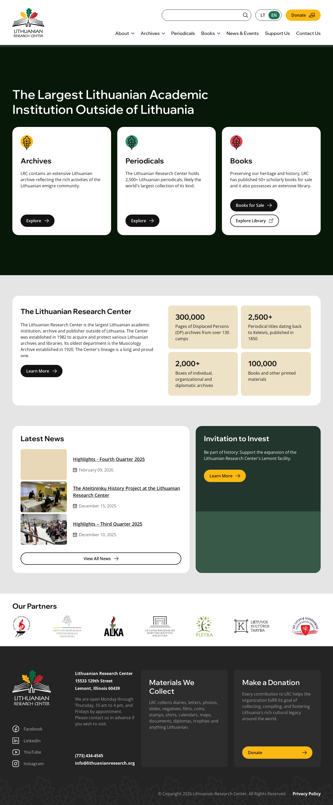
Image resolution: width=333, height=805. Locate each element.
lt (262, 15)
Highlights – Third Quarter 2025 (107, 524)
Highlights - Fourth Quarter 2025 (109, 459)
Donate (303, 15)
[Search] (206, 15)
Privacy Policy (307, 794)
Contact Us (308, 33)
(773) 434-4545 (89, 755)
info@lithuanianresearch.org (105, 763)
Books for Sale (254, 205)
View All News (101, 558)
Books (210, 33)
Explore (37, 221)
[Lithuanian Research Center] (31, 687)
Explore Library (254, 221)
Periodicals (183, 33)
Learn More (41, 371)
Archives (153, 33)
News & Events (243, 33)
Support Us (277, 33)
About (124, 33)
